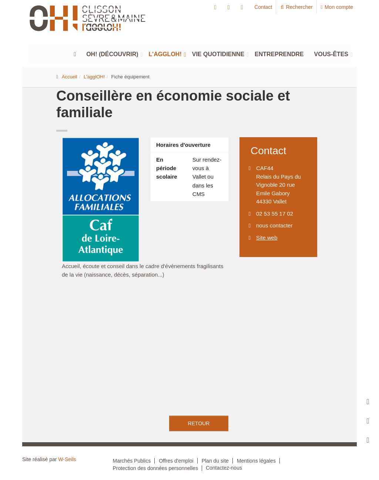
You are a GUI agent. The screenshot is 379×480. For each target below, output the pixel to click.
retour (199, 423)
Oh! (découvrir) (112, 54)
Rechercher (296, 7)
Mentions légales (256, 461)
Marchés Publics (132, 461)
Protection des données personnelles (155, 468)
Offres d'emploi (176, 461)
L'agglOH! (165, 54)
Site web (267, 237)
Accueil (69, 77)
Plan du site (215, 461)
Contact (263, 7)
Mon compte (337, 7)
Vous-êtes (331, 54)
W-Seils (67, 459)
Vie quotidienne (218, 54)
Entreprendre (279, 54)
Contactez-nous (224, 467)
